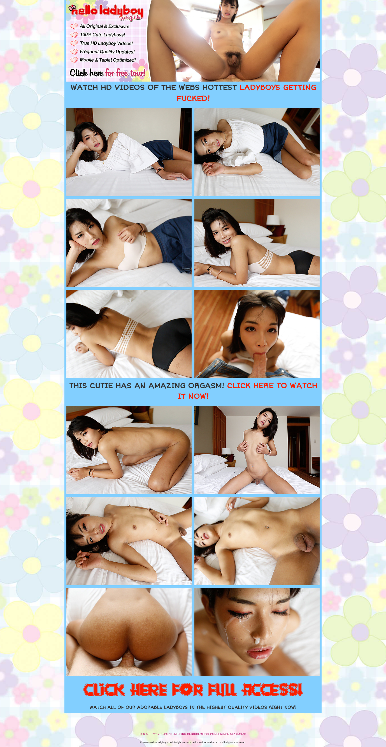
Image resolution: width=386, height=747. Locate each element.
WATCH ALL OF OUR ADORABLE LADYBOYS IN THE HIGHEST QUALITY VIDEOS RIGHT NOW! (193, 707)
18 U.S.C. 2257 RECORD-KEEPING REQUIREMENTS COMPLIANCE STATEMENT (193, 734)
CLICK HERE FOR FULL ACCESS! (193, 690)
